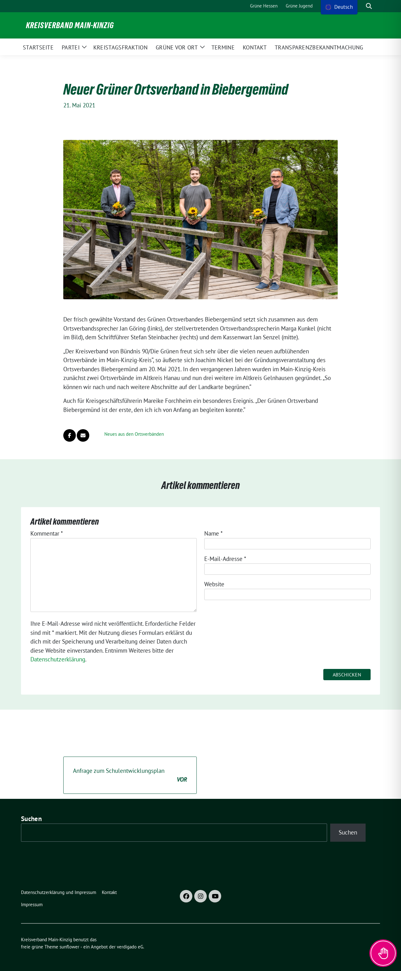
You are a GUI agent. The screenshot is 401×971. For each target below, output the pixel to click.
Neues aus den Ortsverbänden (134, 434)
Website (214, 584)
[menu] (339, 7)
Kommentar (46, 533)
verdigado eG (130, 947)
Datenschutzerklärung (57, 659)
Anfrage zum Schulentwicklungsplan (130, 775)
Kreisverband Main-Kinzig (70, 25)
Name (213, 533)
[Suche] (360, 6)
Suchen (31, 818)
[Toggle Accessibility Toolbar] (383, 953)
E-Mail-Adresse (225, 559)
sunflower (69, 947)
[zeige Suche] (369, 6)
